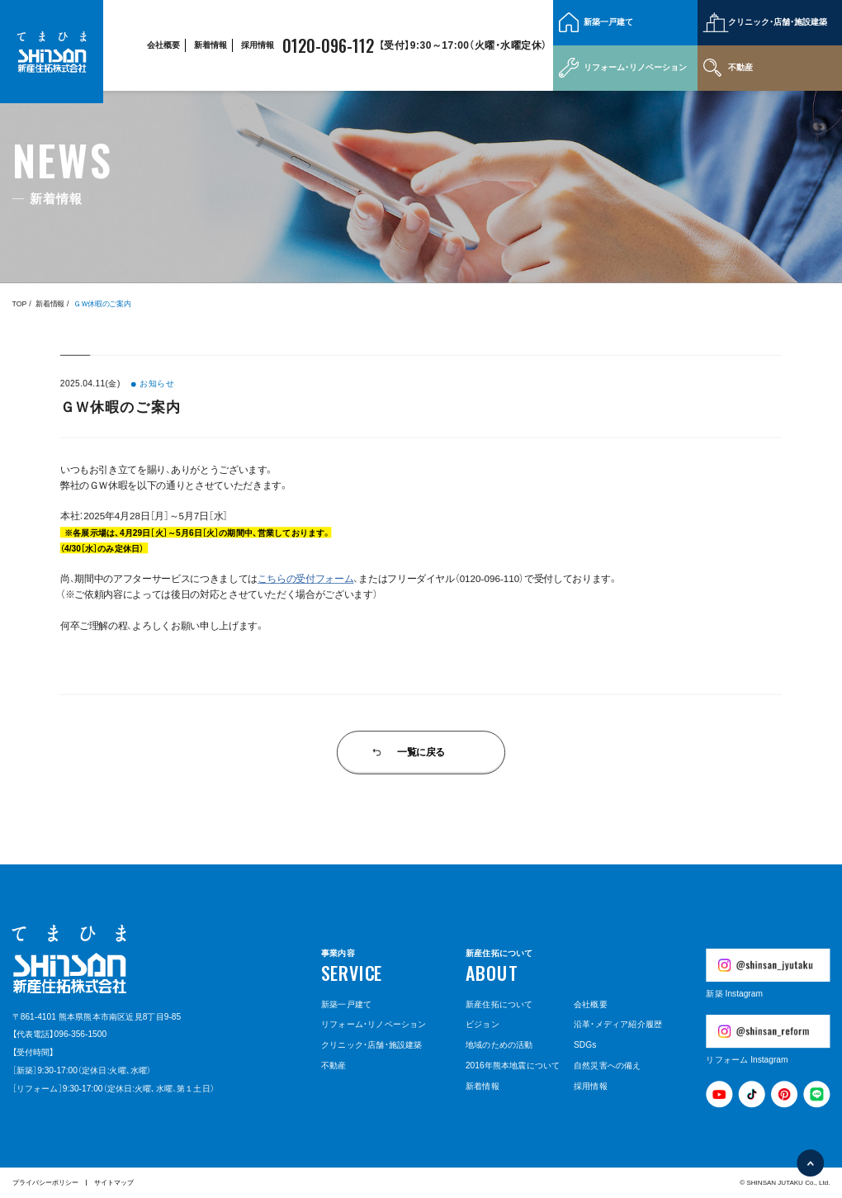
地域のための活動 (499, 1045)
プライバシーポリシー (45, 1182)
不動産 (740, 67)
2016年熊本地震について (513, 1065)
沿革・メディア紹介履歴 (618, 1025)
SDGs (585, 1045)
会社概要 (163, 45)
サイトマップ (114, 1182)
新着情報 (210, 45)
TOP (19, 304)
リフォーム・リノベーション (635, 67)
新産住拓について (499, 1004)
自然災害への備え (607, 1065)
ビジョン (482, 1025)
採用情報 (257, 45)
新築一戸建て (608, 21)
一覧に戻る (421, 752)
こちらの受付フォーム (306, 579)
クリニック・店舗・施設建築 (777, 21)
